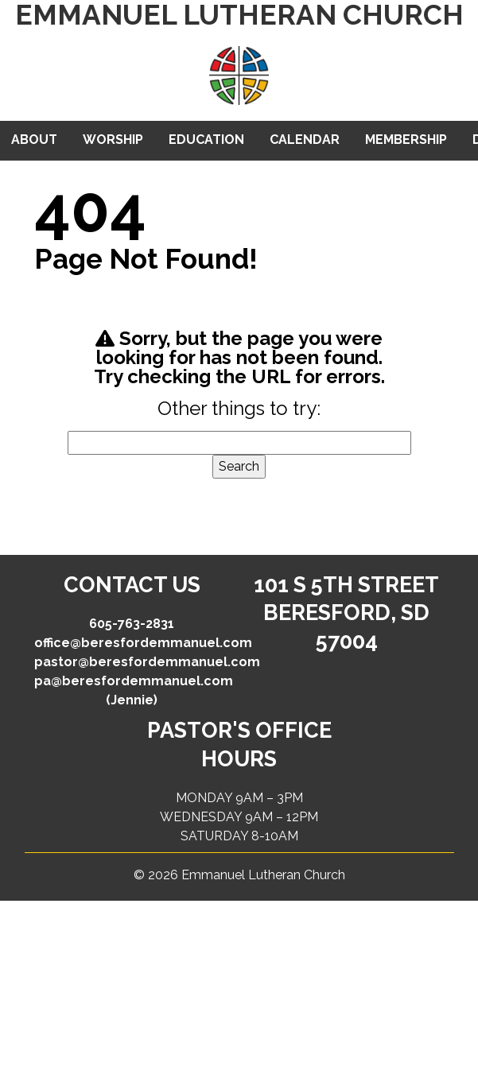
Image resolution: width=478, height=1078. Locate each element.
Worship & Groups (113, 146)
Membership (406, 139)
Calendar (305, 139)
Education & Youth (206, 146)
